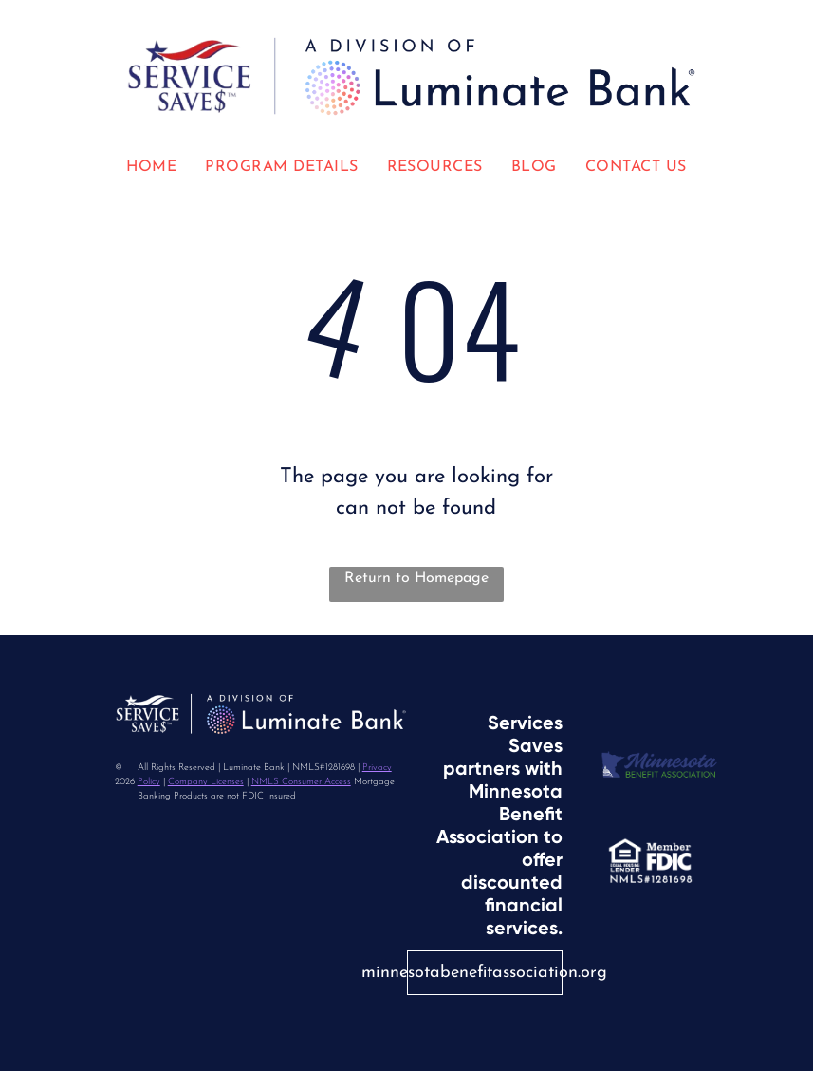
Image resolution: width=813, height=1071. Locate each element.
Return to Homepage (416, 578)
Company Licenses (206, 782)
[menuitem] (151, 167)
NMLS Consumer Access (301, 782)
